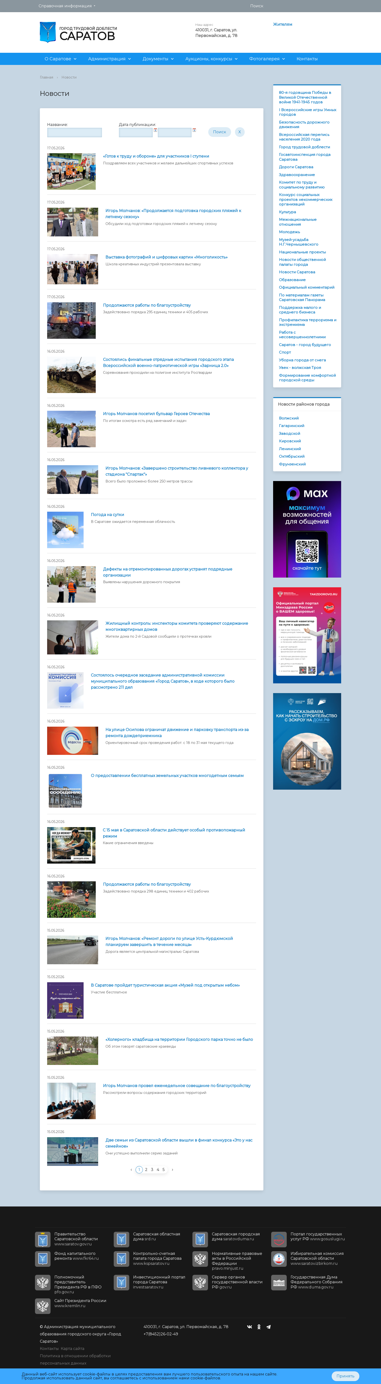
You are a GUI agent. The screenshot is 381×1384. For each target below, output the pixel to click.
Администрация (107, 59)
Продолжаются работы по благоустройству (147, 305)
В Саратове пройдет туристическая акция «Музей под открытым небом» (165, 985)
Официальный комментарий (306, 287)
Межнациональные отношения (298, 222)
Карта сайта (72, 1348)
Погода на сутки (107, 514)
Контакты (307, 59)
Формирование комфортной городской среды (307, 378)
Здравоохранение (297, 174)
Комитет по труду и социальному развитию (302, 184)
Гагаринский (291, 425)
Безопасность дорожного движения (304, 124)
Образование (292, 279)
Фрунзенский (292, 464)
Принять (346, 1376)
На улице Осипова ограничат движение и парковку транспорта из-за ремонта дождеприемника (177, 732)
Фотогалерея (264, 59)
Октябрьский (291, 456)
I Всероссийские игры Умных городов (307, 112)
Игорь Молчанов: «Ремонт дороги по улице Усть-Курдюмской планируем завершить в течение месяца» (169, 941)
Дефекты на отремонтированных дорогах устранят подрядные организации (167, 572)
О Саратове (58, 59)
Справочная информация (65, 6)
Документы (155, 59)
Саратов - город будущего (305, 344)
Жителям (282, 24)
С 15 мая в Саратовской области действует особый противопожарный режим (174, 833)
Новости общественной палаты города (302, 262)
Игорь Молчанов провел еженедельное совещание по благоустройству (177, 1085)
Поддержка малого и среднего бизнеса (300, 310)
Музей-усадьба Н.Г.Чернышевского (298, 242)
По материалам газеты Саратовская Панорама (302, 297)
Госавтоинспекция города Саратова (304, 157)
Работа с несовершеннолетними (302, 334)
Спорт (285, 352)
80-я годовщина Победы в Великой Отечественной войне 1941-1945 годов (305, 97)
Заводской (289, 433)
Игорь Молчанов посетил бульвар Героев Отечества (156, 413)
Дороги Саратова (296, 167)
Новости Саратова (297, 272)
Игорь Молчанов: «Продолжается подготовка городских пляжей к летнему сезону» (173, 213)
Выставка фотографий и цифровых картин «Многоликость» (166, 257)
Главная (46, 77)
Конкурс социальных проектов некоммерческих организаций (305, 199)
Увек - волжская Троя (300, 367)
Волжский (289, 418)
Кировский (290, 441)
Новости (69, 77)
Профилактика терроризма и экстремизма (307, 322)
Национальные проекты (302, 252)
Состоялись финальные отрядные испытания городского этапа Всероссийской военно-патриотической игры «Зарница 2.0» (168, 362)
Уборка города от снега (302, 360)
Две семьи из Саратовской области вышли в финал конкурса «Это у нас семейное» (178, 1143)
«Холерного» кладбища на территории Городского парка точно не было (179, 1039)
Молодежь (289, 232)
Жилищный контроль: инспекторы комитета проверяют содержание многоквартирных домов (176, 626)
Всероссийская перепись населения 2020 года (304, 137)
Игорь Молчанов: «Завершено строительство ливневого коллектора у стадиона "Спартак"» (176, 471)
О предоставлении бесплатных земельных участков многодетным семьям (167, 775)
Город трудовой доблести (304, 147)
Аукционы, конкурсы (208, 59)
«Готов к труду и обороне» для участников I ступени (156, 156)
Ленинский (290, 448)
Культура (287, 212)
